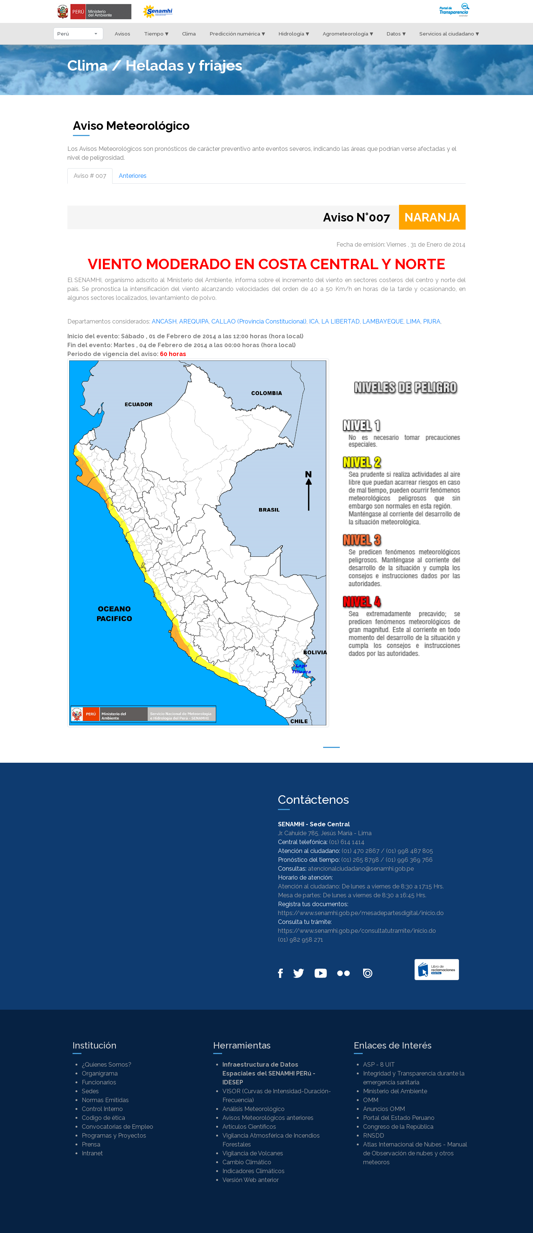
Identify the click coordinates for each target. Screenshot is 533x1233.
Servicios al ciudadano (449, 33)
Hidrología (294, 33)
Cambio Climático (246, 1162)
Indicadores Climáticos (253, 1171)
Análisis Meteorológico (253, 1108)
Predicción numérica (237, 33)
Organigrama (100, 1073)
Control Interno (102, 1108)
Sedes (90, 1091)
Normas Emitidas (105, 1100)
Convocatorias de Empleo (117, 1126)
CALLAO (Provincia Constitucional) (258, 321)
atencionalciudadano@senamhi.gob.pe (361, 868)
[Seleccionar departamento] (78, 33)
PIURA (431, 321)
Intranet (92, 1153)
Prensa (91, 1144)
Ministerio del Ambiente (395, 1091)
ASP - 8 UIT (379, 1064)
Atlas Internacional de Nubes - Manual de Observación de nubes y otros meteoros (415, 1153)
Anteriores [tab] (133, 175)
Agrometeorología (348, 33)
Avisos (122, 34)
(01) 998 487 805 (409, 850)
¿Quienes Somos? (106, 1064)
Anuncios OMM (384, 1108)
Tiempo (156, 33)
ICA (314, 321)
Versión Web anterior (250, 1179)
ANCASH (164, 321)
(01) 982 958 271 (300, 939)
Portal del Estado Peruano (399, 1117)
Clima (189, 34)
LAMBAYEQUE (382, 321)
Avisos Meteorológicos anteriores (268, 1117)
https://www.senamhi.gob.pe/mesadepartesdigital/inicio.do (361, 913)
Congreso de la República (398, 1126)
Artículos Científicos (249, 1126)
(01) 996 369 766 (409, 859)
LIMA (413, 321)
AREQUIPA (194, 321)
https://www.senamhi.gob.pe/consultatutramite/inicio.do (357, 930)
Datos (396, 33)
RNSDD (373, 1135)
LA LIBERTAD (340, 321)
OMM (370, 1100)
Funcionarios (99, 1082)
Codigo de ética (103, 1117)
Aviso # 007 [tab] (90, 175)
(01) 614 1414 (347, 842)
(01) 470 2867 (360, 850)
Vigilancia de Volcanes (252, 1153)
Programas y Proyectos (114, 1135)
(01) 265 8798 (360, 859)
